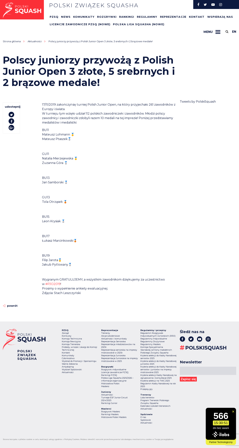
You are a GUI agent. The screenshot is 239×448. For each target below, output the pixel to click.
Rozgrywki (107, 17)
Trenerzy (105, 333)
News (65, 17)
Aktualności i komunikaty (114, 338)
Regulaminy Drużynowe (152, 341)
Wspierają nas (220, 17)
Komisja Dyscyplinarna (151, 347)
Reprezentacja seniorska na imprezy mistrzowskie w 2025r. (119, 351)
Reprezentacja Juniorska (113, 355)
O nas (143, 417)
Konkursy (66, 336)
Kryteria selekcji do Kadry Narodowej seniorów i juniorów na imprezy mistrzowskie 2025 (158, 369)
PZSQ (54, 17)
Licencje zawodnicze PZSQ (114, 372)
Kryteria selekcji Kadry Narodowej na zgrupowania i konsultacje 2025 (158, 376)
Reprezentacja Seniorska (113, 341)
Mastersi (105, 386)
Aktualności (35, 41)
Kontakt (197, 17)
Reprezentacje (173, 17)
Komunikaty (83, 17)
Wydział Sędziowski (72, 369)
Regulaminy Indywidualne (153, 338)
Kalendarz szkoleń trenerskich (155, 406)
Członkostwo (68, 358)
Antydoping (68, 366)
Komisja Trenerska (71, 344)
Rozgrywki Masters (110, 411)
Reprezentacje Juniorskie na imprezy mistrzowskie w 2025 (119, 359)
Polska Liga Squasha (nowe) (138, 24)
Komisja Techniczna (72, 338)
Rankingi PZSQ (109, 375)
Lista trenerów (147, 397)
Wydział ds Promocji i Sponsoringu (79, 361)
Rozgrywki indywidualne (113, 369)
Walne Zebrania (70, 364)
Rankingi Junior (109, 403)
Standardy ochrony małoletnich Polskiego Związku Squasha (156, 351)
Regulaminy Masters (150, 344)
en (234, 31)
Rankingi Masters (110, 414)
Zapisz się (188, 379)
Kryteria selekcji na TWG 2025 (155, 380)
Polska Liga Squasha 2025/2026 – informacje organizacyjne (117, 379)
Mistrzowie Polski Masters (113, 417)
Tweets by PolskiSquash (198, 101)
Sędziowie (145, 420)
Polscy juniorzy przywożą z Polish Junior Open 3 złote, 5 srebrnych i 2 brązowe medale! (101, 41)
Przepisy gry (146, 389)
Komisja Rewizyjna (71, 341)
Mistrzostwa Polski (110, 383)
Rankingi (126, 17)
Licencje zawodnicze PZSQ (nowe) (80, 24)
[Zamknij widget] (233, 411)
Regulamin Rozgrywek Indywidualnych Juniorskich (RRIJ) (158, 334)
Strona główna (12, 41)
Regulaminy (147, 17)
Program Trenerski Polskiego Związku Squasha (154, 401)
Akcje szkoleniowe (110, 336)
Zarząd (65, 333)
